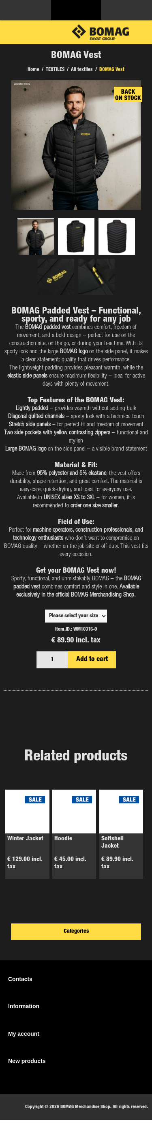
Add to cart (92, 659)
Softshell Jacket (112, 842)
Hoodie (63, 839)
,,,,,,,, (76, 616)
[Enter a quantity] (52, 659)
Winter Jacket (25, 839)
